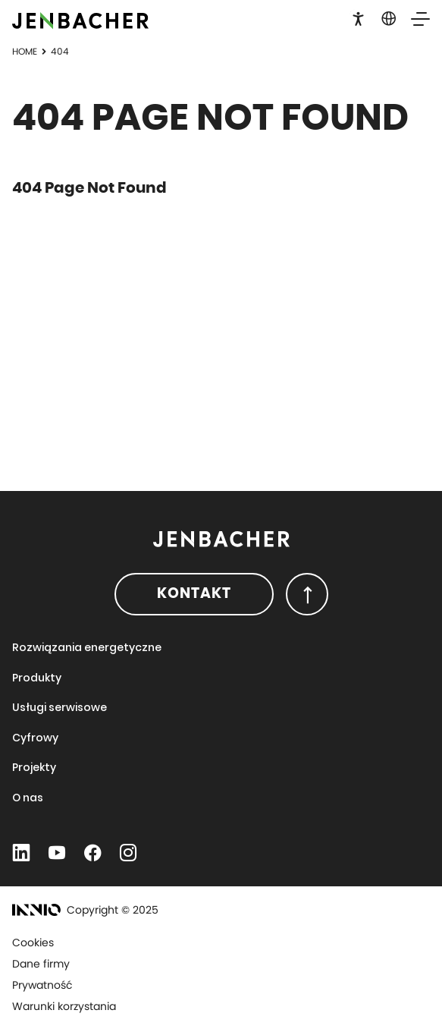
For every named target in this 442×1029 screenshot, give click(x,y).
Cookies (33, 942)
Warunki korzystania (64, 1006)
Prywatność (42, 985)
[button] (358, 17)
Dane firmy (41, 963)
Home (24, 51)
